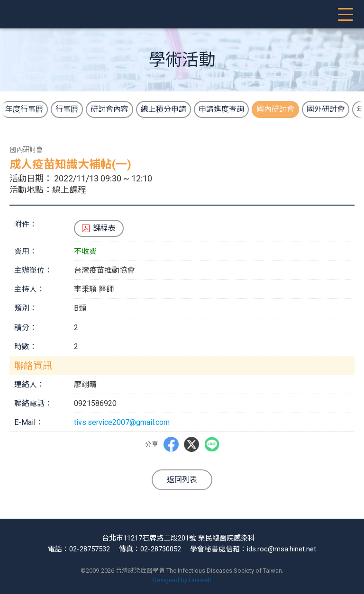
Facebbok (171, 444)
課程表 (104, 228)
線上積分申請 (163, 109)
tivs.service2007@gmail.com (122, 422)
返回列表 (182, 479)
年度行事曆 (24, 109)
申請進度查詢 (221, 109)
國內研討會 (275, 109)
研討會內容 (109, 109)
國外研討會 (326, 109)
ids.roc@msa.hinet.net (281, 549)
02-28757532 (89, 549)
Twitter (191, 444)
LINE (211, 444)
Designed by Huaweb (182, 580)
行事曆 (66, 109)
